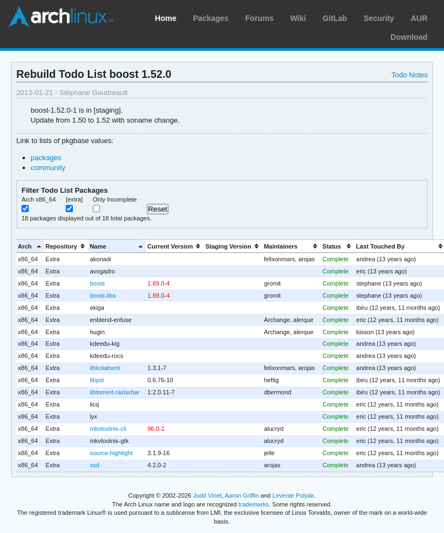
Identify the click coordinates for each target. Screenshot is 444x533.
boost (97, 283)
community (48, 167)
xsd (94, 465)
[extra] (74, 199)
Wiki (298, 18)
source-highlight (111, 453)
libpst (97, 380)
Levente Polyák (293, 495)
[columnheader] (30, 246)
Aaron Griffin (242, 495)
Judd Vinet (207, 495)
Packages (211, 18)
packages (46, 158)
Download (408, 37)
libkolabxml (105, 368)
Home (166, 18)
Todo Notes (410, 75)
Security (378, 18)
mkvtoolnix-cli (108, 428)
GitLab (335, 18)
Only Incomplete (115, 199)
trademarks (254, 504)
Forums (259, 18)
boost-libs (103, 295)
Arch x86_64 (39, 199)
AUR (419, 18)
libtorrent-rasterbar (115, 392)
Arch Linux (60, 17)
